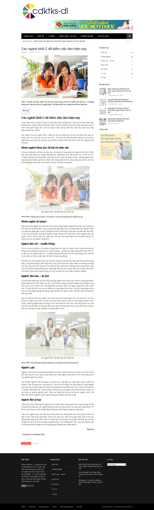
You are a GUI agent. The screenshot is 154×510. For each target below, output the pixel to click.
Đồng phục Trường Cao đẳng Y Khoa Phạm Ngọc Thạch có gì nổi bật (119, 110)
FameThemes (128, 507)
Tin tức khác (103, 36)
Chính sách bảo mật (66, 507)
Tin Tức (103, 73)
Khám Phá (104, 65)
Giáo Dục (36, 443)
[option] (82, 41)
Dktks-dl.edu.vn (27, 464)
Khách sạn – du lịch (67, 36)
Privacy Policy (44, 507)
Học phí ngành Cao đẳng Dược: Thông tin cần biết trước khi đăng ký (91, 474)
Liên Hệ (79, 507)
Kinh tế (41, 36)
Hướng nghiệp (87, 36)
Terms (54, 507)
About (23, 507)
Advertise (32, 507)
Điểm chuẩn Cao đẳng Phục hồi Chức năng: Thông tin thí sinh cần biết (59, 41)
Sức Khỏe (104, 69)
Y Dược (51, 36)
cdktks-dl (24, 52)
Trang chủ (28, 36)
